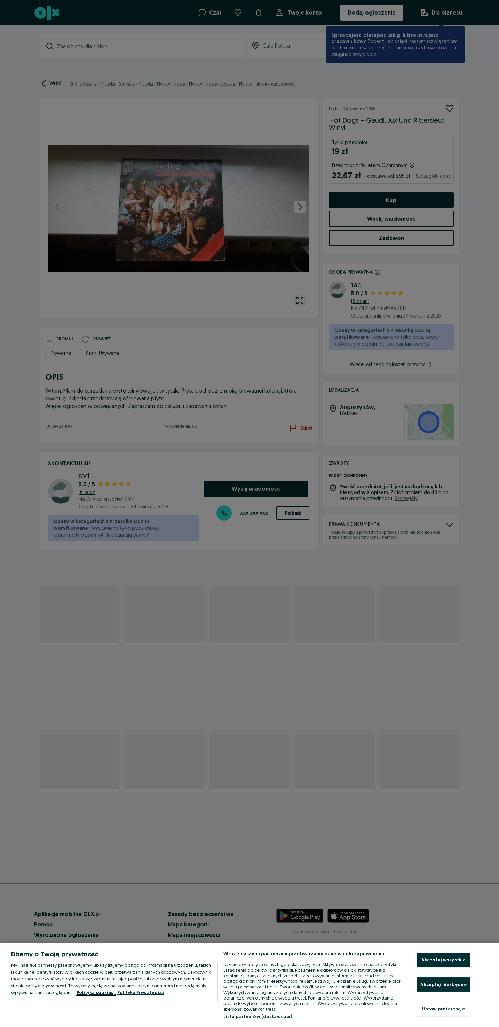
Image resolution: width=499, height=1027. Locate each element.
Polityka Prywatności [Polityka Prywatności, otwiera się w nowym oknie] (140, 992)
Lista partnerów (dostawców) (257, 1016)
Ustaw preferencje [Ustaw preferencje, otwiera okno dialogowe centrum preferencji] (443, 1008)
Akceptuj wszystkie (443, 959)
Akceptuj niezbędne (443, 984)
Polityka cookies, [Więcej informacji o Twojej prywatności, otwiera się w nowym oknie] (96, 992)
